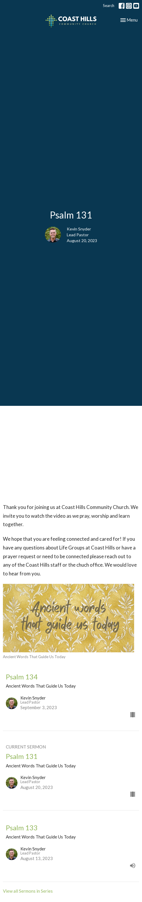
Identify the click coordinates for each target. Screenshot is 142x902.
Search (108, 5)
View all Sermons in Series (28, 891)
